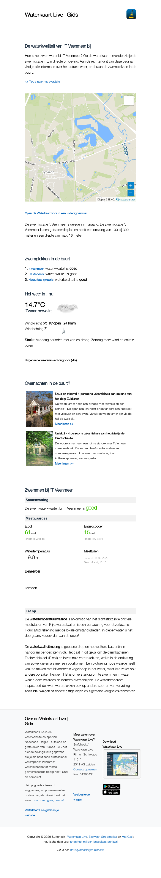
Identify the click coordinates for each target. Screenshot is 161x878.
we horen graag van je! (49, 800)
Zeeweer (94, 836)
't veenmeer (36, 268)
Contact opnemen (85, 769)
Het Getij (127, 836)
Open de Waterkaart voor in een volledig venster (56, 213)
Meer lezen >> (64, 424)
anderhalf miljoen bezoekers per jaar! (94, 841)
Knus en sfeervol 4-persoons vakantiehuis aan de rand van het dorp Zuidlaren (93, 396)
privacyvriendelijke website (87, 850)
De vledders (36, 274)
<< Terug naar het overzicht (42, 81)
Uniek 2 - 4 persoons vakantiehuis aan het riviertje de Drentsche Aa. (89, 435)
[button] (129, 100)
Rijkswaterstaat (125, 199)
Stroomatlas (109, 836)
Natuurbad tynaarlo (40, 279)
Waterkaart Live (77, 836)
